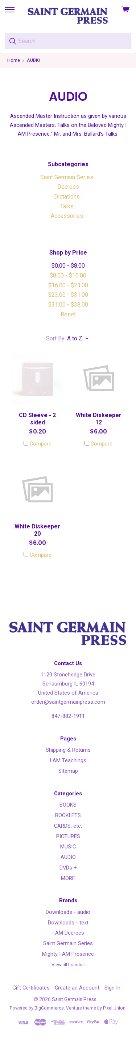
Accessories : (68, 215)
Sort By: (56, 338)
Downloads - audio (68, 912)
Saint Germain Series (68, 943)
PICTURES (68, 836)
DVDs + (68, 867)
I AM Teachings (68, 760)
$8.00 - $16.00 (68, 275)
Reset (68, 314)
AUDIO (68, 857)
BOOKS (68, 805)
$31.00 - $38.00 (68, 304)
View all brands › (68, 964)
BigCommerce (49, 1008)
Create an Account (77, 987)
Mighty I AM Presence (68, 954)
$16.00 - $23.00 (68, 285)
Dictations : (68, 196)
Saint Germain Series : (68, 177)
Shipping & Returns (68, 750)
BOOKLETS (68, 815)
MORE (68, 878)
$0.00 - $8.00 (68, 265)
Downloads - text (68, 922)
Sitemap (68, 771)
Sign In (112, 987)
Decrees (68, 186)
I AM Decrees (68, 933)
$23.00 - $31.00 (68, 294)
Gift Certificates (31, 987)
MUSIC (68, 846)
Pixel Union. (115, 1008)
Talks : (68, 206)
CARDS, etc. (68, 826)
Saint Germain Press (74, 999)
